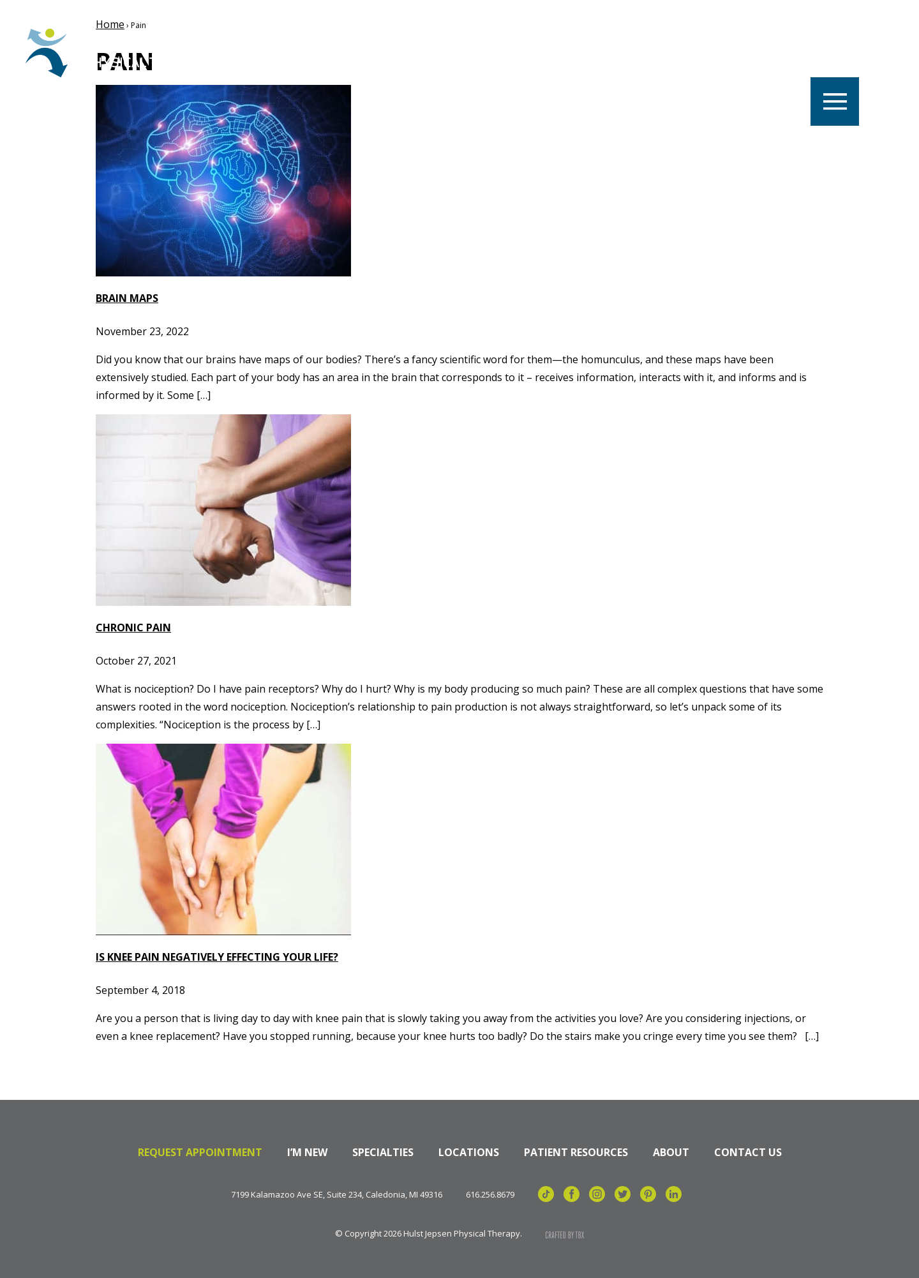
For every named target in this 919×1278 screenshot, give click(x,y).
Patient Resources (576, 1152)
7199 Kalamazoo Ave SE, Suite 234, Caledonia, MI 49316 (336, 1195)
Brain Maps (127, 298)
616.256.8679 (490, 1195)
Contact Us (748, 1152)
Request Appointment (200, 1152)
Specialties (585, 52)
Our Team (490, 52)
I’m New (307, 1152)
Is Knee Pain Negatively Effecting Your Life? (217, 957)
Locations (398, 52)
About (671, 1152)
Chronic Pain (133, 627)
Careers (311, 52)
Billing (763, 52)
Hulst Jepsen (121, 53)
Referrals (680, 52)
